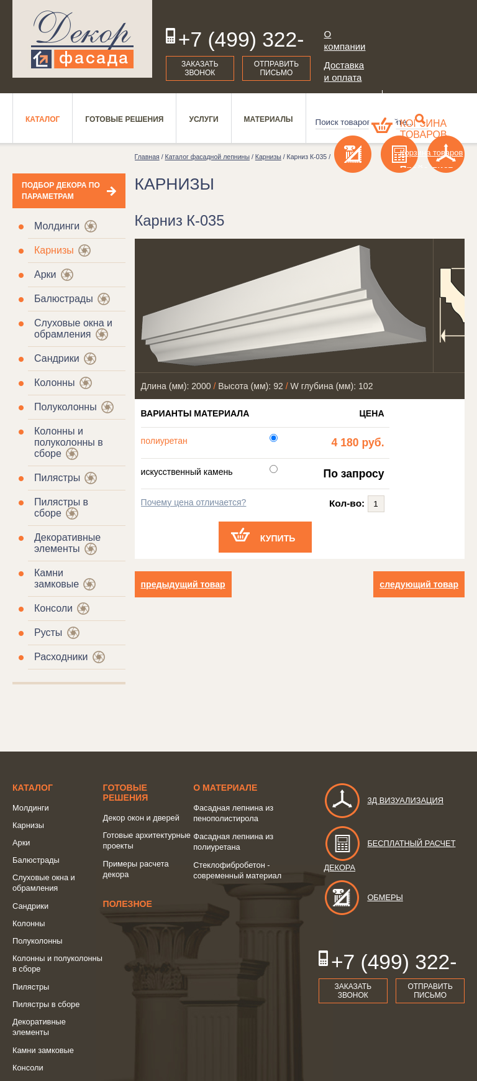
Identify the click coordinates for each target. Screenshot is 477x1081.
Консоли (53, 608)
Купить (278, 538)
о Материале (225, 788)
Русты (48, 632)
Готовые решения (125, 793)
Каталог (32, 788)
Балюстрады (63, 298)
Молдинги (57, 226)
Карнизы (54, 250)
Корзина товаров (423, 129)
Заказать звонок (200, 68)
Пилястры (57, 477)
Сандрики (57, 358)
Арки (45, 274)
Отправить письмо (276, 68)
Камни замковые (56, 578)
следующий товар (418, 584)
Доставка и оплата (344, 71)
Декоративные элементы (67, 543)
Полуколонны (65, 407)
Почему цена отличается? (194, 502)
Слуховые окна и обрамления (73, 328)
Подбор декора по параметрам (61, 191)
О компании (345, 40)
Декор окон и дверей (141, 817)
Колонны (54, 382)
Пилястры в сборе (46, 1004)
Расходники (61, 656)
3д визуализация (383, 800)
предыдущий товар (183, 584)
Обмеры (363, 897)
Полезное (127, 904)
